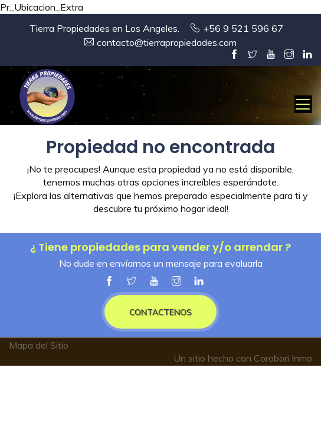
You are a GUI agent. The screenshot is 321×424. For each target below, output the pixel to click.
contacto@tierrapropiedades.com (167, 42)
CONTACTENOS (160, 312)
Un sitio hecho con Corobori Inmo (242, 358)
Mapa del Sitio (38, 345)
